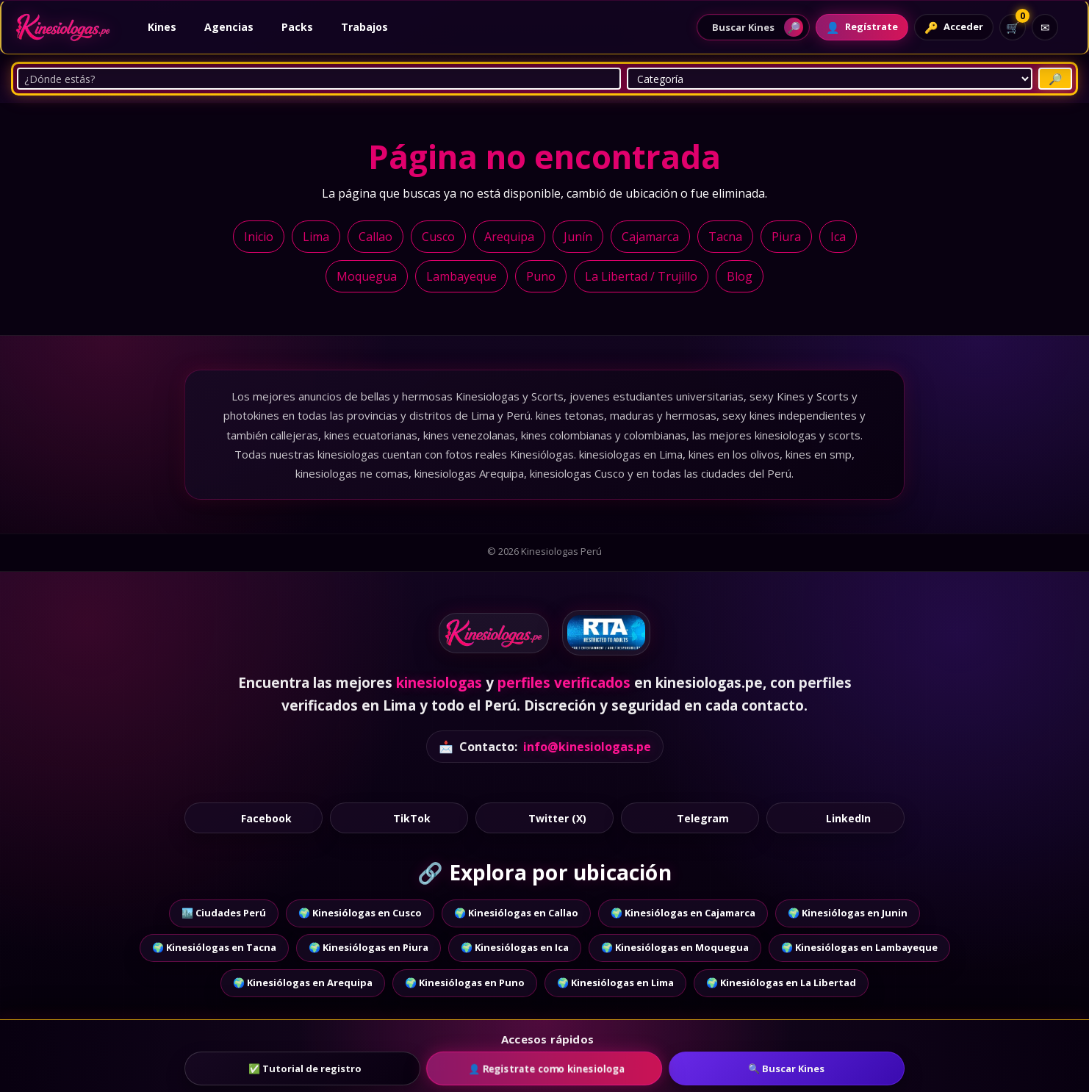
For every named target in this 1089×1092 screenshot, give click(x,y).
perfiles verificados (563, 682)
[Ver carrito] (1012, 27)
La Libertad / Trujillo (641, 276)
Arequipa (509, 237)
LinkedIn (836, 818)
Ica (838, 237)
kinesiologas (439, 682)
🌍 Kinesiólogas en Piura (368, 947)
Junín (578, 237)
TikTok (399, 818)
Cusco (438, 237)
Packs (297, 27)
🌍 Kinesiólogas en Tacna (214, 947)
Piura (786, 237)
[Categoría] (829, 79)
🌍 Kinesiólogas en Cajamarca (683, 912)
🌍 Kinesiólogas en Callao (516, 912)
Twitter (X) (544, 818)
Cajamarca (650, 237)
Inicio (258, 237)
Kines (162, 27)
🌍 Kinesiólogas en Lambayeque (859, 947)
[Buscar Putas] (1055, 79)
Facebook (254, 818)
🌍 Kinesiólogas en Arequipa (303, 982)
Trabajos (364, 27)
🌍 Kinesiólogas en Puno (465, 982)
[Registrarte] (862, 27)
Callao (375, 237)
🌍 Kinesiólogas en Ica (515, 947)
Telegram (690, 818)
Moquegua (367, 276)
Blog (739, 276)
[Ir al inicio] (63, 27)
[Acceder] (953, 27)
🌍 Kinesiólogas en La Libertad (781, 982)
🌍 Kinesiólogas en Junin (848, 912)
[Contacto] (1045, 27)
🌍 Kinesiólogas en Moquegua (675, 947)
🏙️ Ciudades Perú (224, 912)
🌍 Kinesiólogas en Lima (615, 982)
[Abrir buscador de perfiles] (753, 27)
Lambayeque (461, 276)
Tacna (725, 237)
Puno (541, 276)
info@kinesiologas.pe (587, 747)
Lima (316, 237)
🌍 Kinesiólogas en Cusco (360, 912)
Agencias (229, 27)
